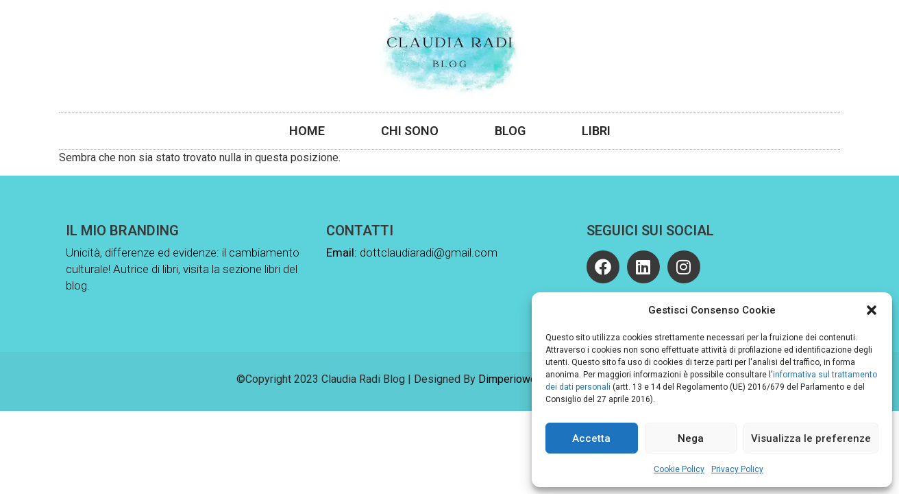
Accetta (591, 438)
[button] (871, 310)
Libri (596, 131)
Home (307, 131)
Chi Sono (410, 131)
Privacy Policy (737, 469)
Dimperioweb (510, 379)
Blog (510, 131)
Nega (691, 438)
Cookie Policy (679, 469)
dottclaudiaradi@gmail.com (428, 252)
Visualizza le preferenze (811, 438)
